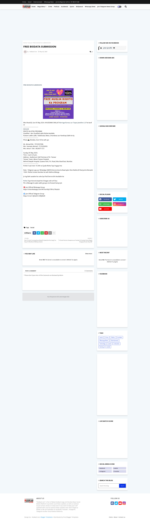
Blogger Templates (47, 517)
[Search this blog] (109, 486)
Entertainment (37, 2)
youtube (106, 209)
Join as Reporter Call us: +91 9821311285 (67, 2)
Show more (88, 253)
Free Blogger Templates (70, 517)
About (115, 517)
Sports (72, 6)
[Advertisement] (75, 24)
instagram (121, 204)
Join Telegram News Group (106, 6)
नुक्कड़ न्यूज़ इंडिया (107, 48)
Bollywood (79, 6)
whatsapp (106, 204)
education (116, 343)
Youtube (116, 471)
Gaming (101, 347)
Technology (102, 343)
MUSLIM (26, 129)
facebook (106, 199)
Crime (24, 2)
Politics (113, 337)
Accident (119, 337)
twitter (121, 199)
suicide (108, 347)
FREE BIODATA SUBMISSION (32, 85)
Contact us (121, 517)
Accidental (64, 6)
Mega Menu (41, 6)
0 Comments (89, 271)
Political (56, 6)
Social (30, 2)
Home (33, 6)
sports (110, 343)
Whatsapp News (49, 2)
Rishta (25, 181)
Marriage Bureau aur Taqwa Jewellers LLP (72, 123)
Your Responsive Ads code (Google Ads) (58, 297)
